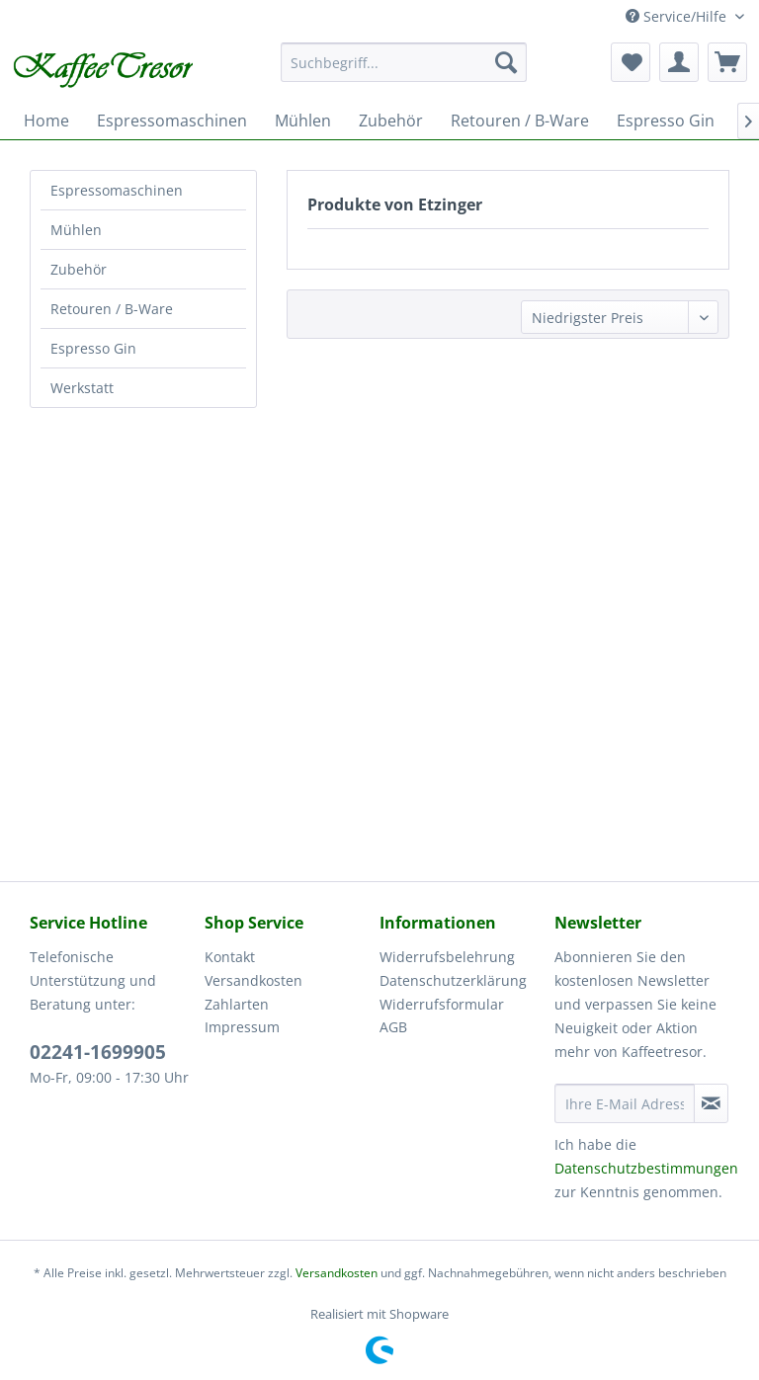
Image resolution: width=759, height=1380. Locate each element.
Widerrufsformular (442, 1004)
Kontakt (230, 956)
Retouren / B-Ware (111, 308)
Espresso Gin (93, 348)
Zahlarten (237, 1004)
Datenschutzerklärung (453, 980)
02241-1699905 (98, 1052)
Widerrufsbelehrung (447, 956)
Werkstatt (82, 387)
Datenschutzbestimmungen (646, 1168)
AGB (393, 1026)
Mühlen (76, 229)
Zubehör (78, 269)
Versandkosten (253, 980)
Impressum (242, 1026)
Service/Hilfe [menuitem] (678, 16)
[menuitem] (404, 62)
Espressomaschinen (116, 190)
